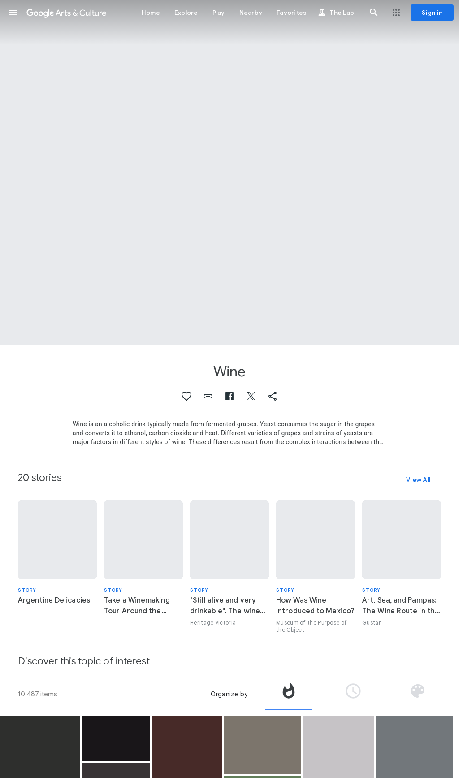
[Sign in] (432, 12)
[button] (12, 12)
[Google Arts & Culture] (66, 12)
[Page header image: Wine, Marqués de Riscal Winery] (229, 172)
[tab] (288, 694)
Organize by (229, 694)
